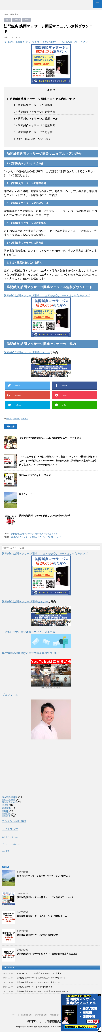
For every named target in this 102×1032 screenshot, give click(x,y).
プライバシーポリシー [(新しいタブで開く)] (11, 844)
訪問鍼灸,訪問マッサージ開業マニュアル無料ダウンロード (45, 897)
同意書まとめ (55, 1015)
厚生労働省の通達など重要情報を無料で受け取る (31, 653)
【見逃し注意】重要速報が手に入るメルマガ (28, 631)
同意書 (9, 419)
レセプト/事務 (8, 799)
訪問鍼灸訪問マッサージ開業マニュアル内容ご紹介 (42, 98)
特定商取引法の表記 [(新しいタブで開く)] (10, 837)
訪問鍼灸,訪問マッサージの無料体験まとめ (37, 935)
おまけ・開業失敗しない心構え (32, 138)
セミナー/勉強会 (9, 797)
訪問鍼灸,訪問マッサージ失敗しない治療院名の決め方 (45, 515)
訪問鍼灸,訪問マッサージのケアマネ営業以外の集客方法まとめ (47, 954)
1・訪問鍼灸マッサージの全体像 (33, 105)
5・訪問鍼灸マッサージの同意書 (33, 132)
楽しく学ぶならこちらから (51, 688)
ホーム (14, 1015)
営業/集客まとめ (41, 1015)
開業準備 (24, 419)
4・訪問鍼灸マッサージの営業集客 (34, 125)
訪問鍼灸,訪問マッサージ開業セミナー (27, 352)
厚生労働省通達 (9, 802)
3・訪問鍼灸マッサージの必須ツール (36, 118)
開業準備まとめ (26, 1015)
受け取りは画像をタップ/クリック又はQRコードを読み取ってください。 (47, 41)
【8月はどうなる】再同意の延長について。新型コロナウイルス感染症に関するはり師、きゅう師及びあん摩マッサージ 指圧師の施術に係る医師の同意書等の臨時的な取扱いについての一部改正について (58, 460)
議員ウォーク (25, 494)
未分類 (5, 811)
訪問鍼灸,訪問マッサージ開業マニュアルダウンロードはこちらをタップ (47, 295)
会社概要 (5, 851)
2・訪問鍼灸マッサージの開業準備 (34, 111)
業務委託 (6, 813)
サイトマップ (10, 829)
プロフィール (10, 694)
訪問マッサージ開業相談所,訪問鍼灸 (51, 1021)
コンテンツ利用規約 (14, 821)
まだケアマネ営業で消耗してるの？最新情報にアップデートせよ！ (51, 438)
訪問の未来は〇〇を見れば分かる (35, 475)
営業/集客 (16, 419)
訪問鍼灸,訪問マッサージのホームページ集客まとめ (34, 534)
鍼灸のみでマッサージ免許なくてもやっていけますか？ (36, 537)
